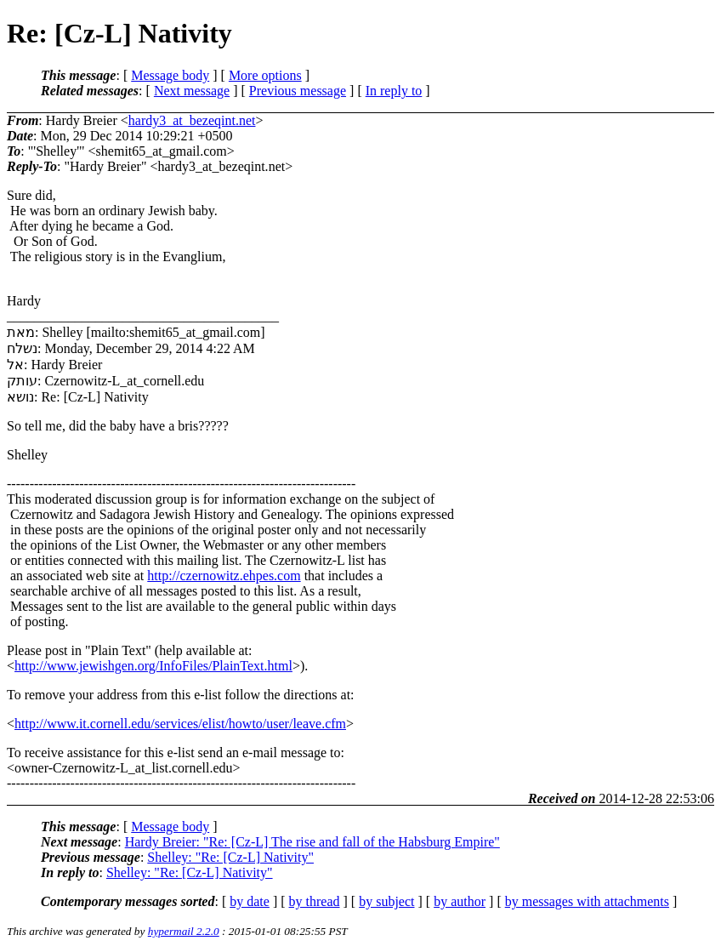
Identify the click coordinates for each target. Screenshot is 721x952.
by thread (314, 901)
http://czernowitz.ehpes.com (223, 575)
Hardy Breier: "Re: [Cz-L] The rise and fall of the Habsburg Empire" (312, 842)
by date (250, 901)
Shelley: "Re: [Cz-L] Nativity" (230, 857)
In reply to (394, 90)
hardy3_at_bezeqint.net (192, 120)
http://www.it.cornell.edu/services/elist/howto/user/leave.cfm (180, 723)
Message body (170, 75)
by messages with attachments (587, 901)
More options (265, 75)
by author (459, 901)
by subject (386, 901)
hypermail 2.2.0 (183, 931)
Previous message (297, 90)
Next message (192, 90)
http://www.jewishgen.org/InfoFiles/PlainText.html (153, 665)
